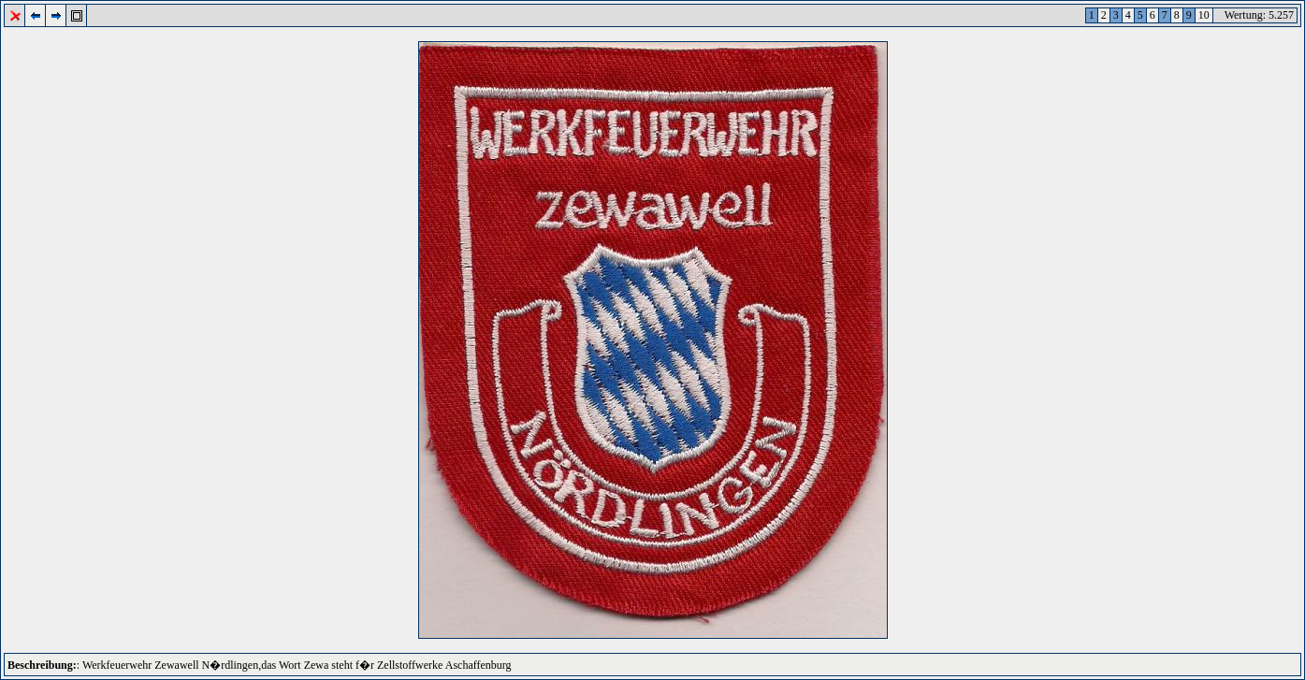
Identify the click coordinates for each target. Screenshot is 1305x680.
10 (1204, 15)
